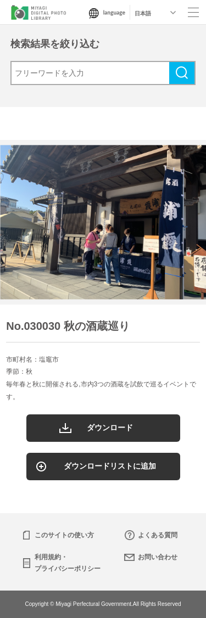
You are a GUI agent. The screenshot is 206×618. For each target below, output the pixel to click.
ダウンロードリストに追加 (110, 466)
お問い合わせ (157, 557)
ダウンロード (110, 427)
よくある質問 (157, 535)
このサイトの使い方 (64, 535)
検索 (181, 73)
